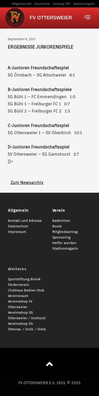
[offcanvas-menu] (87, 17)
